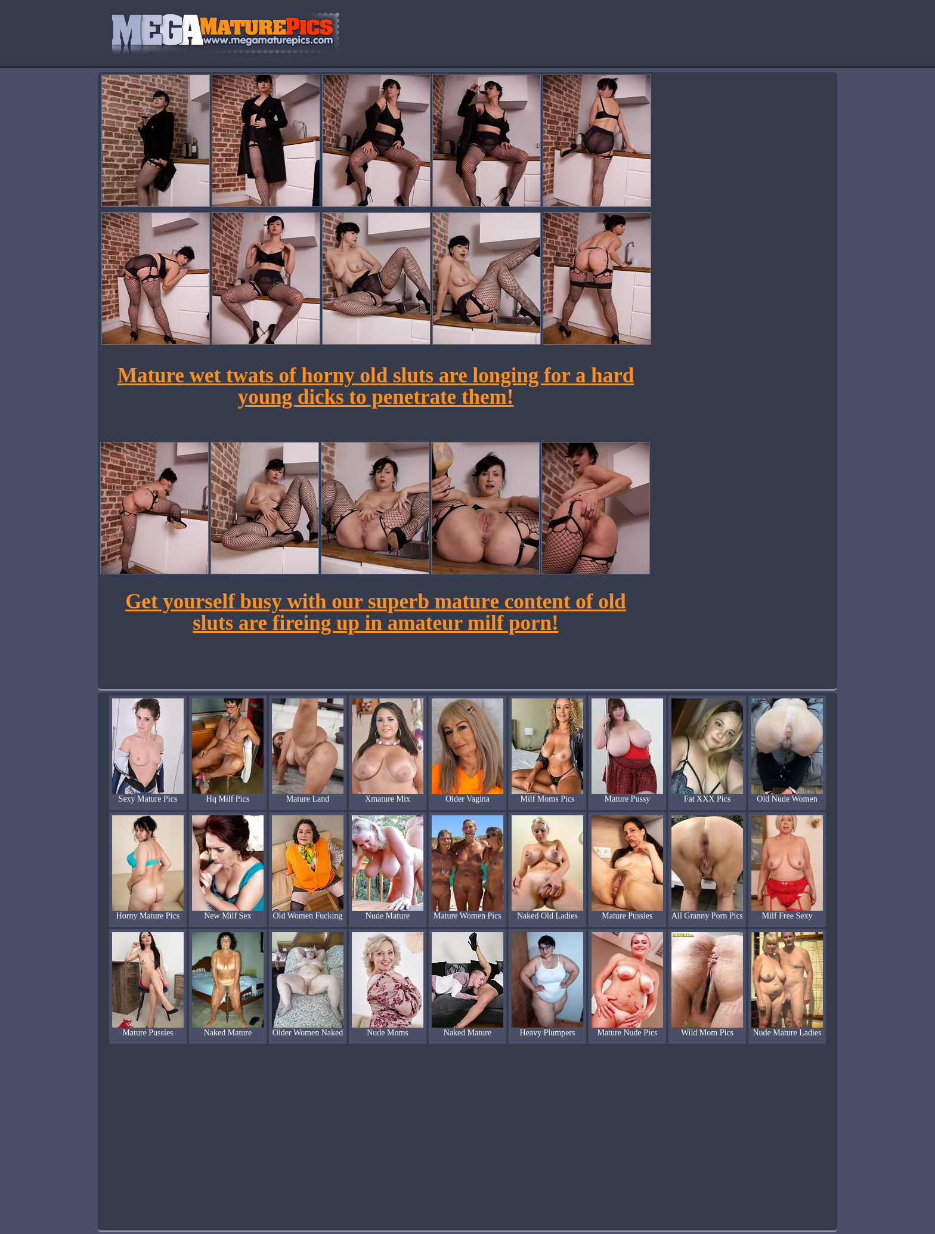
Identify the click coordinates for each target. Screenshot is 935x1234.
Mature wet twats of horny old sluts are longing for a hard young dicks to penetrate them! (375, 386)
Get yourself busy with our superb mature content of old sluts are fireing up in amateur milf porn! (375, 612)
